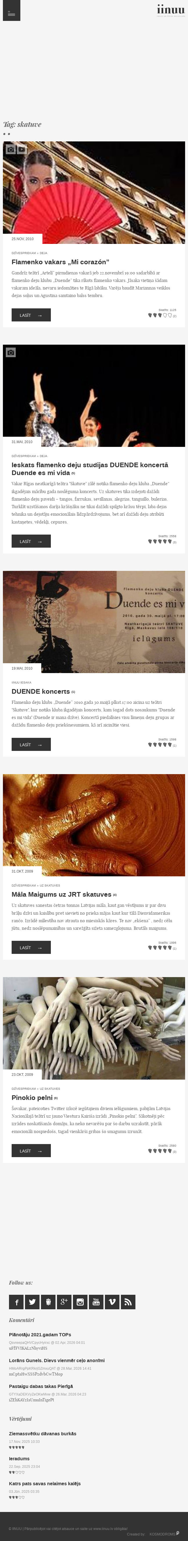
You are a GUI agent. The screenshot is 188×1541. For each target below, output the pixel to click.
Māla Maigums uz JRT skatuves (62, 894)
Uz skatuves (50, 885)
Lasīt (31, 314)
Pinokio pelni (32, 1098)
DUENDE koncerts (41, 691)
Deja (43, 253)
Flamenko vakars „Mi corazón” (61, 262)
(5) (73, 473)
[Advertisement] (94, 73)
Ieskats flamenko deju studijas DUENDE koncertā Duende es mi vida (90, 469)
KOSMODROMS (163, 1534)
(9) (56, 1098)
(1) (73, 692)
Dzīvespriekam (24, 253)
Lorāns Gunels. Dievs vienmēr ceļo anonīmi (57, 1360)
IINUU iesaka (21, 682)
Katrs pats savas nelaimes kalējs (45, 1483)
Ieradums (19, 1458)
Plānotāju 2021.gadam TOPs (40, 1334)
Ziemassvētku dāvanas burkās (42, 1433)
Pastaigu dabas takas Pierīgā (41, 1386)
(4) (115, 895)
